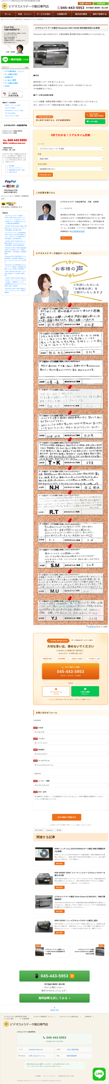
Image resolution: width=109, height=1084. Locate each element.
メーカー (41, 143)
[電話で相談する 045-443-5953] (54, 976)
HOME (7, 86)
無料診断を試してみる (54, 998)
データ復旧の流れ (11, 74)
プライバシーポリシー (15, 168)
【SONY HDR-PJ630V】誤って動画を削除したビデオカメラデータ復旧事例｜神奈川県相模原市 (15, 243)
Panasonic (49, 830)
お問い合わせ (13, 172)
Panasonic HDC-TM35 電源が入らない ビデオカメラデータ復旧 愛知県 (15, 290)
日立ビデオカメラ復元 (12, 116)
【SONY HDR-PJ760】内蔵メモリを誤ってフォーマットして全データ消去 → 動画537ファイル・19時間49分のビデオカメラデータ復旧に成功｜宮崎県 (16, 282)
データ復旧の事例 (11, 83)
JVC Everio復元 (10, 113)
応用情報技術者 (77, 231)
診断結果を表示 (45, 174)
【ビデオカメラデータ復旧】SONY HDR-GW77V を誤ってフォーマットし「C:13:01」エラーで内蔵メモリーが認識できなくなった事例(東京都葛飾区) (15, 219)
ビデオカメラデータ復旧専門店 (39, 1080)
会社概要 (11, 166)
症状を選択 (42, 164)
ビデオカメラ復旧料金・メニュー (43, 1016)
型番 (39, 154)
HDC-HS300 (39, 830)
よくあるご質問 (10, 80)
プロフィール (66, 238)
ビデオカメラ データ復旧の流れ (69, 1016)
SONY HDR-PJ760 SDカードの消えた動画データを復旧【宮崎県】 (15, 273)
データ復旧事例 (24, 1018)
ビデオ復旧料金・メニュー (14, 71)
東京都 (59, 830)
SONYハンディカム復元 (13, 105)
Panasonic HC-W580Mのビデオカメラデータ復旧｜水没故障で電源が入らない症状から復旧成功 (15, 267)
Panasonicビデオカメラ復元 (14, 110)
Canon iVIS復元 (10, 108)
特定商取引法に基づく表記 (17, 170)
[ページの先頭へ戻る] (54, 1009)
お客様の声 (92, 626)
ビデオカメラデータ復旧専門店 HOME (15, 1016)
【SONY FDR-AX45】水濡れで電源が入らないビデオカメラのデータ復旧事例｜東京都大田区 (16, 228)
